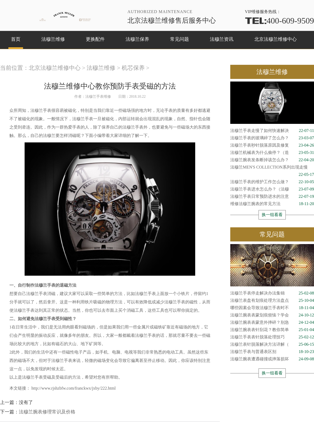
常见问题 (179, 39)
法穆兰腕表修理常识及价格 (47, 411)
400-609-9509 (279, 20)
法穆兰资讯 (221, 39)
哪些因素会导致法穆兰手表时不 (272, 307)
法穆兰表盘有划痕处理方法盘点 (272, 300)
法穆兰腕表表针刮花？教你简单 (272, 329)
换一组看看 (272, 214)
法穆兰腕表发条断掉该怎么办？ (272, 160)
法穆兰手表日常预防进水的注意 (272, 196)
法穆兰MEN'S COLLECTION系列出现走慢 (272, 168)
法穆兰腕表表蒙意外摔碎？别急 (272, 322)
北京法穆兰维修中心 (275, 39)
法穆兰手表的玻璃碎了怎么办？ (272, 138)
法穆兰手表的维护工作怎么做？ (272, 182)
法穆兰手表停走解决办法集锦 (272, 293)
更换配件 (95, 39)
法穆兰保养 (137, 39)
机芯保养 (133, 68)
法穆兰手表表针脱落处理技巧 (272, 337)
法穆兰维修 (53, 39)
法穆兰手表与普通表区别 (272, 351)
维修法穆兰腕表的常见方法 (272, 203)
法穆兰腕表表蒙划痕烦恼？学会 (272, 315)
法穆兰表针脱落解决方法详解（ (272, 344)
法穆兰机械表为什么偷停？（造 (272, 152)
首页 (15, 39)
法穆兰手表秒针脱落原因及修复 (272, 145)
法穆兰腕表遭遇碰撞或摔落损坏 (272, 359)
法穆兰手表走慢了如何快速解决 (272, 130)
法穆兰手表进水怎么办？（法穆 (272, 189)
